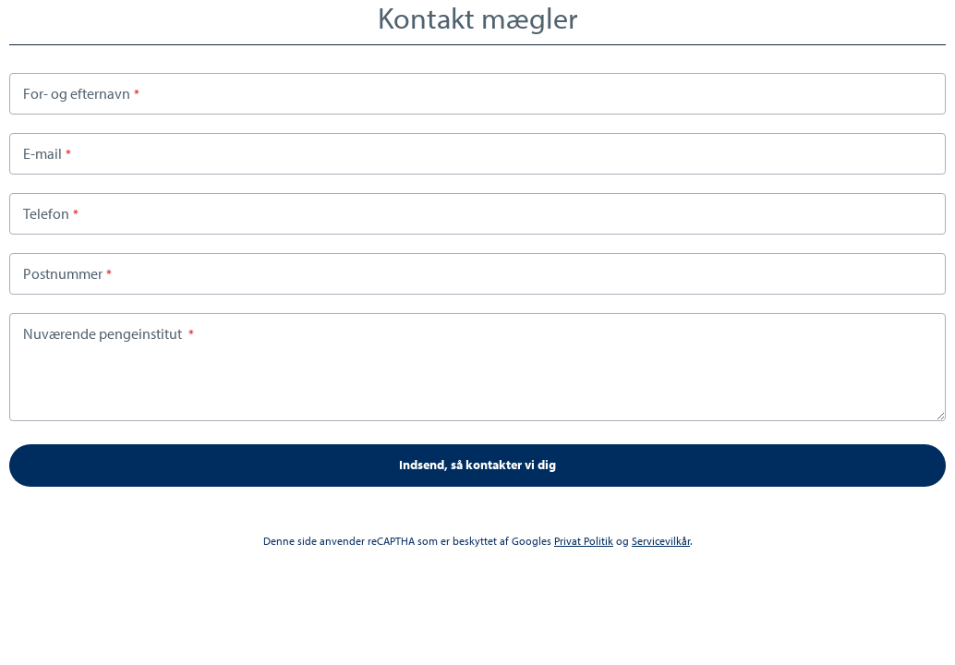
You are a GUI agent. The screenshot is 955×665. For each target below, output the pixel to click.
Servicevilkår (661, 541)
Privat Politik (583, 541)
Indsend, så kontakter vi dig (477, 464)
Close (938, 17)
